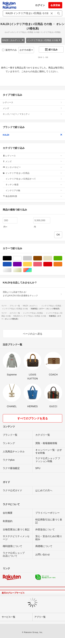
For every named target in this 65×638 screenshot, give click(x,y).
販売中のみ (9, 50)
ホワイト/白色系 (21, 258)
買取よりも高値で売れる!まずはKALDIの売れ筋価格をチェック (32, 294)
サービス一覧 (8, 617)
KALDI (32, 135)
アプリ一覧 (40, 617)
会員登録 (55, 5)
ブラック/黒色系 (11, 258)
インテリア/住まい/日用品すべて (34, 179)
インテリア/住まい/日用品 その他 (44, 40)
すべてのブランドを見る (32, 418)
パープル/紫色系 (21, 264)
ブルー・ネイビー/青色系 (11, 264)
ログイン (40, 5)
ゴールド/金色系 (21, 270)
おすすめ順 (26, 50)
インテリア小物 (34, 190)
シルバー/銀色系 (11, 270)
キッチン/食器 (34, 184)
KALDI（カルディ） (13, 40)
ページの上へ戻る (32, 333)
